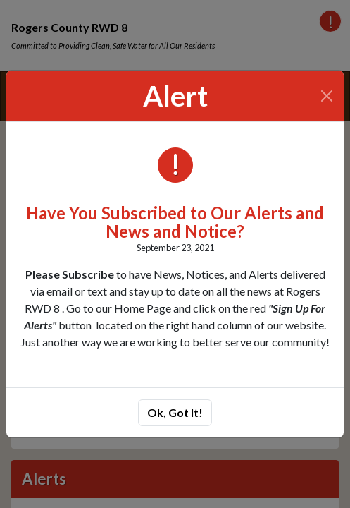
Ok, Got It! (175, 412)
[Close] (327, 96)
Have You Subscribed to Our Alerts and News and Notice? (175, 222)
